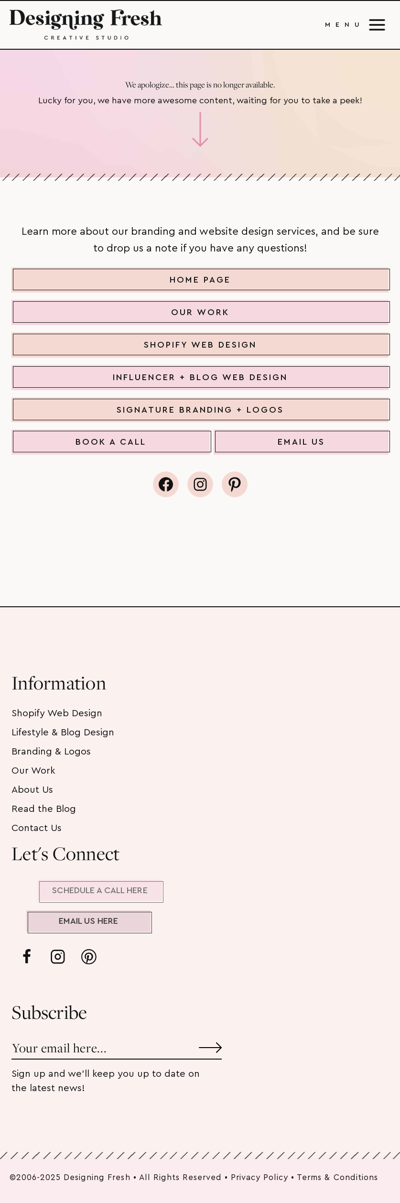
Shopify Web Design (56, 713)
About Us (32, 790)
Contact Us (36, 828)
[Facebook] (26, 956)
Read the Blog (43, 809)
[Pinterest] (89, 956)
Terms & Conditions (337, 1177)
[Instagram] (58, 956)
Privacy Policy (259, 1177)
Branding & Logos (51, 751)
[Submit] (210, 1044)
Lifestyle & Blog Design (62, 732)
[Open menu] (355, 24)
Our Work (33, 771)
